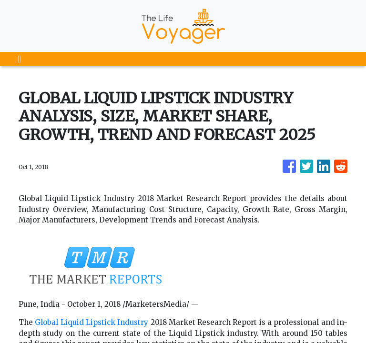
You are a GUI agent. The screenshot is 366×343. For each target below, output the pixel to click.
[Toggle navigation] (19, 59)
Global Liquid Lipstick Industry (91, 322)
